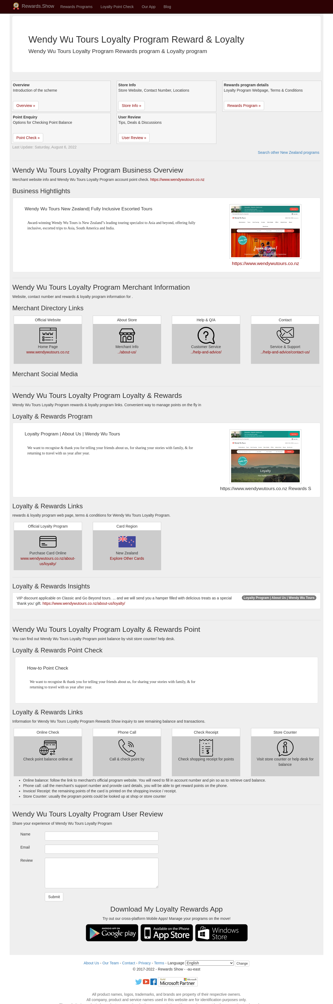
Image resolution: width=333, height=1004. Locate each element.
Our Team (110, 963)
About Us (91, 963)
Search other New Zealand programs (288, 152)
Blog (167, 7)
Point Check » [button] (28, 138)
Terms (159, 963)
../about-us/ (126, 352)
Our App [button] (149, 7)
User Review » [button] (134, 138)
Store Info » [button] (131, 105)
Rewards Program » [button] (244, 105)
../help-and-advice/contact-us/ (285, 352)
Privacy (144, 963)
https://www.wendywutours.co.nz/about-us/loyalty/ (83, 603)
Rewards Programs (76, 7)
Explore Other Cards (127, 558)
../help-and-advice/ (206, 352)
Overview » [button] (25, 105)
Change (242, 963)
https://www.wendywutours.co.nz (177, 179)
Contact (128, 963)
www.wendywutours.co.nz (47, 352)
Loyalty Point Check (117, 7)
